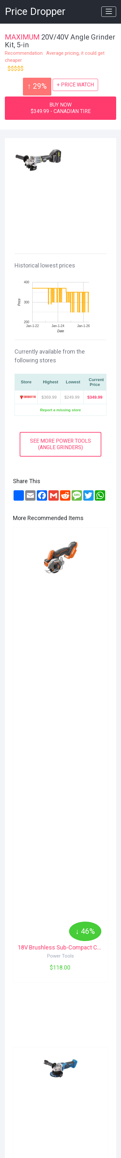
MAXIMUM (22, 37)
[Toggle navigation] (108, 11)
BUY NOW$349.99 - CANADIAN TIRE (61, 108)
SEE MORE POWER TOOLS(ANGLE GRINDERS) (60, 444)
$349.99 (95, 397)
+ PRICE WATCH (75, 85)
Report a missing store (60, 410)
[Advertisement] (63, 208)
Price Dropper (35, 11)
